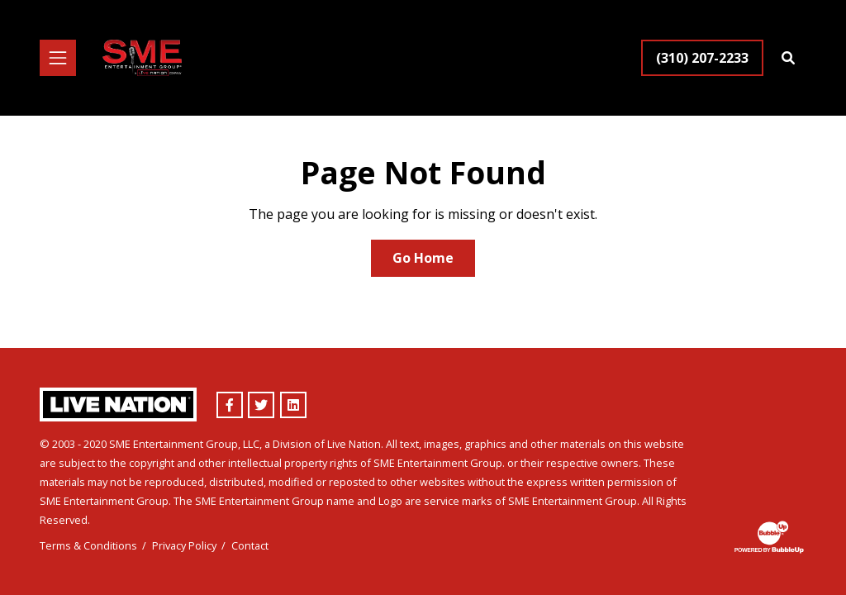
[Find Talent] (788, 58)
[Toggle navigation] (58, 58)
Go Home (423, 258)
